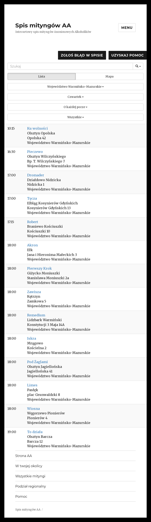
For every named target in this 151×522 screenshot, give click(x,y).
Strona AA (23, 456)
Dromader (35, 175)
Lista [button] (41, 76)
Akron (32, 245)
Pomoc (21, 497)
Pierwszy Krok (39, 268)
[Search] (70, 66)
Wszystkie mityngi (30, 476)
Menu (127, 28)
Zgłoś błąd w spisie (82, 55)
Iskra (31, 338)
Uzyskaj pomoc (127, 55)
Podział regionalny (30, 486)
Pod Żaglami (37, 362)
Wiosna (33, 409)
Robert (32, 222)
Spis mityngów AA (43, 25)
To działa (34, 432)
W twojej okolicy (28, 466)
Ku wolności (37, 128)
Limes (32, 385)
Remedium (36, 315)
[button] (75, 86)
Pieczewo (35, 152)
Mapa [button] (109, 76)
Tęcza (32, 198)
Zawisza (34, 292)
